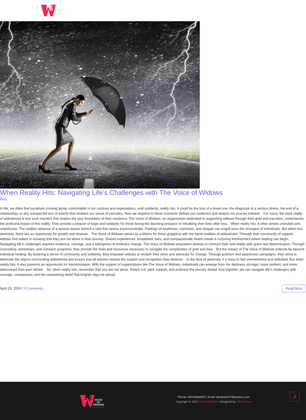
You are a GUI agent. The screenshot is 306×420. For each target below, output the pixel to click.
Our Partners (218, 10)
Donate (241, 10)
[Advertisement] (153, 339)
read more (294, 288)
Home (156, 10)
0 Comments (33, 288)
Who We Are (178, 10)
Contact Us (263, 10)
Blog (198, 10)
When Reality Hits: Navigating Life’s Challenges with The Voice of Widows (111, 192)
